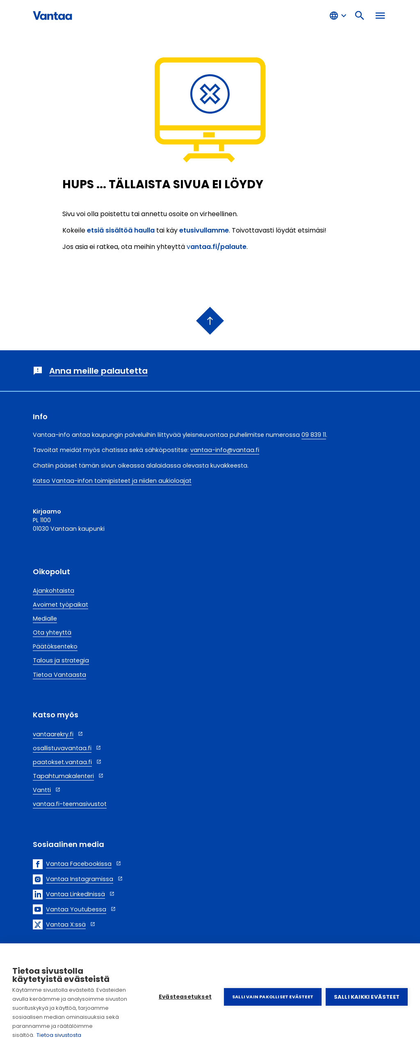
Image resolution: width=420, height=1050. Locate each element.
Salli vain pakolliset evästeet (272, 996)
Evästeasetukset (185, 997)
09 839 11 (313, 435)
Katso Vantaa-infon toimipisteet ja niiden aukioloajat (112, 481)
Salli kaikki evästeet (366, 997)
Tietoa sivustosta (59, 1035)
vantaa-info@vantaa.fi (224, 450)
